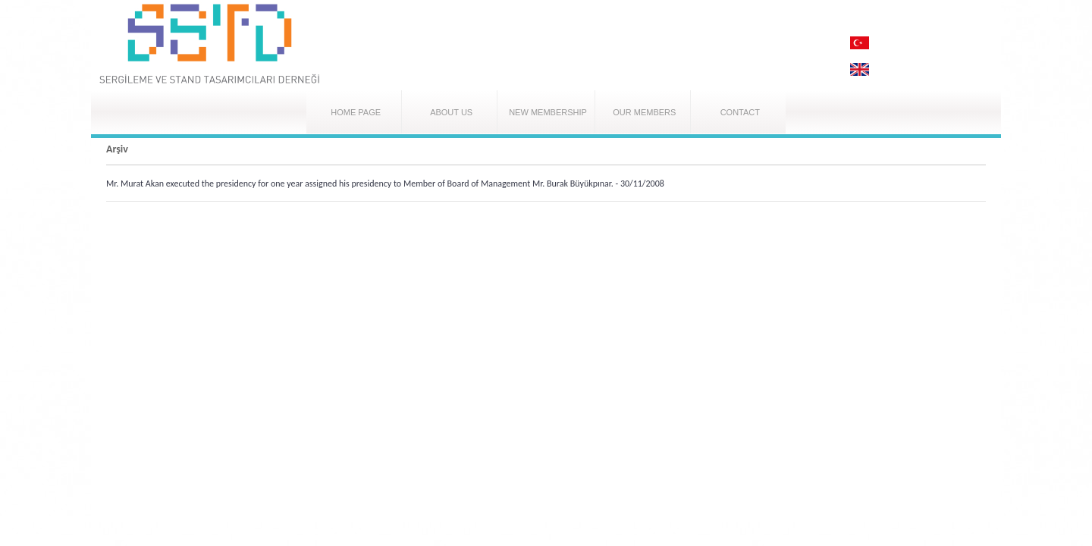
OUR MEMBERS (644, 112)
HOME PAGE (356, 112)
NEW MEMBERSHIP (548, 112)
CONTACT (740, 112)
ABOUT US (451, 112)
